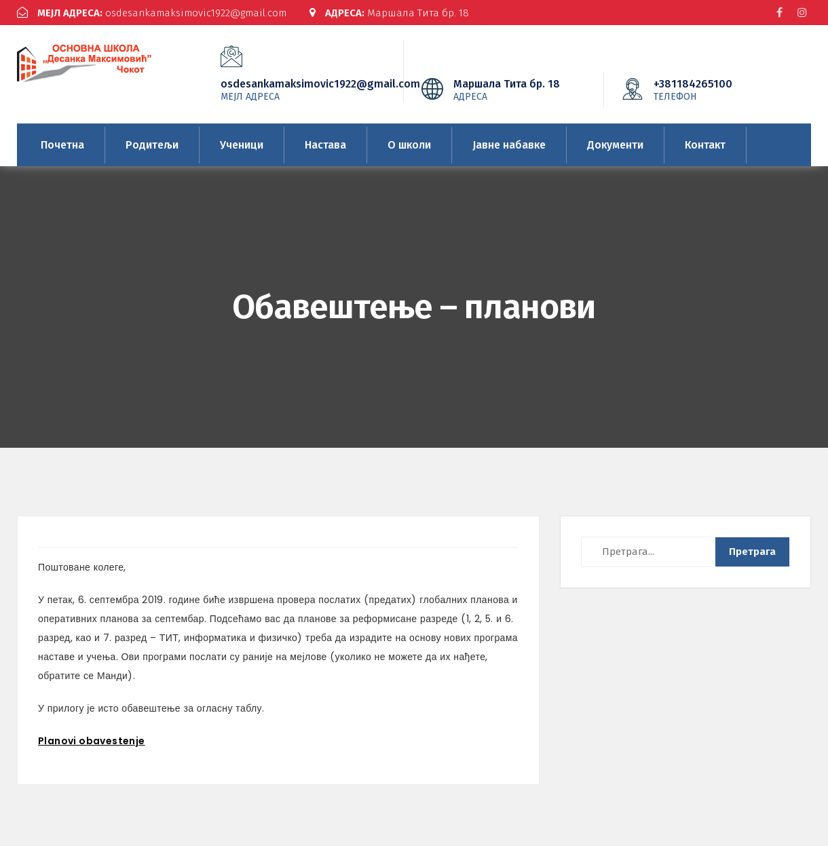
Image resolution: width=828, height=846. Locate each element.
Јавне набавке (509, 144)
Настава (325, 144)
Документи (615, 144)
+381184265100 (713, 89)
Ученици (241, 144)
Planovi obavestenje (91, 741)
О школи (409, 144)
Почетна (62, 144)
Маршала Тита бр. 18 (389, 13)
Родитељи (152, 144)
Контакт (705, 144)
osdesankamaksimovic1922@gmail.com (151, 13)
